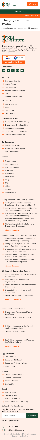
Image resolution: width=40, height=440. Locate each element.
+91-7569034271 (12, 426)
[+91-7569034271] (3, 426)
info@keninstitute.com (15, 430)
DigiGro (25, 436)
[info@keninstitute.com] (3, 430)
